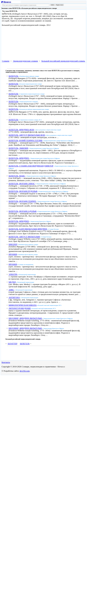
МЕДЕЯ (12, 282)
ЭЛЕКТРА (13, 274)
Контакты (6, 362)
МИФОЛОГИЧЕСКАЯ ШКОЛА (23, 305)
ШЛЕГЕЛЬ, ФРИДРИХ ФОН (21, 130)
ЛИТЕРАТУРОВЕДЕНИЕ (20, 308)
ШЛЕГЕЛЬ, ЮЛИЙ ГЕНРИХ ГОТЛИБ (25, 140)
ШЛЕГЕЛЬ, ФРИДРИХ (19, 158)
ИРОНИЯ (13, 254)
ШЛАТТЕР (12, 343)
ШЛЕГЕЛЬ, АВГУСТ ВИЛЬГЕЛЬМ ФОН (27, 135)
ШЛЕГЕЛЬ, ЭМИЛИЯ (18, 148)
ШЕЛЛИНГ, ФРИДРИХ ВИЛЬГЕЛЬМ (25, 318)
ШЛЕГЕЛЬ (13, 76)
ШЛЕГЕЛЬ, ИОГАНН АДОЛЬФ (22, 211)
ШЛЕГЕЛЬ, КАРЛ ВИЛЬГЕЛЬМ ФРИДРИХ (28, 229)
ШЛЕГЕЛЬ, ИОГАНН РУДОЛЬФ (23, 191)
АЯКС (11, 290)
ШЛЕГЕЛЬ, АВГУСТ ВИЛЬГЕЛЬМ (24, 237)
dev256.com (25, 371)
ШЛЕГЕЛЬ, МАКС (17, 176)
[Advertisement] (32, 43)
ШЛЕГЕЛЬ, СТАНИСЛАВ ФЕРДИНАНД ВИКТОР (31, 166)
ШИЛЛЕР (13, 244)
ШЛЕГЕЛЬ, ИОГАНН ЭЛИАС (22, 183)
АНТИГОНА (14, 297)
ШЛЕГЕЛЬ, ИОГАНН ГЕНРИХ (22, 201)
